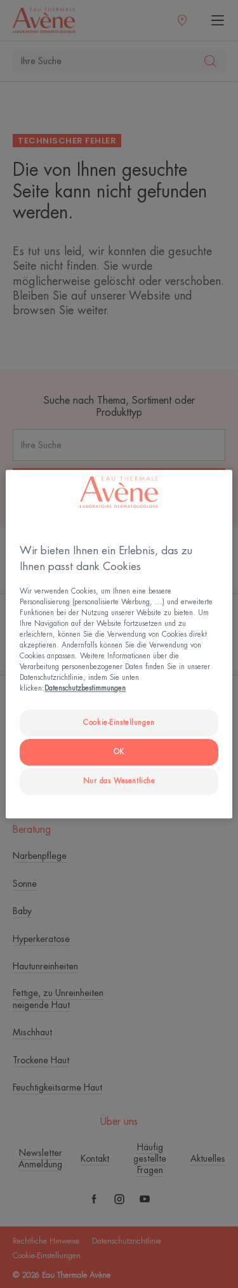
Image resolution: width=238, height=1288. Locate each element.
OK (119, 751)
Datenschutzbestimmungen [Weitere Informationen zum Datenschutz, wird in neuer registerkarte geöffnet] (85, 689)
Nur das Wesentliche (119, 781)
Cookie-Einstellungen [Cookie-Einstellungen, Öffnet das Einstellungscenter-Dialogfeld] (118, 723)
